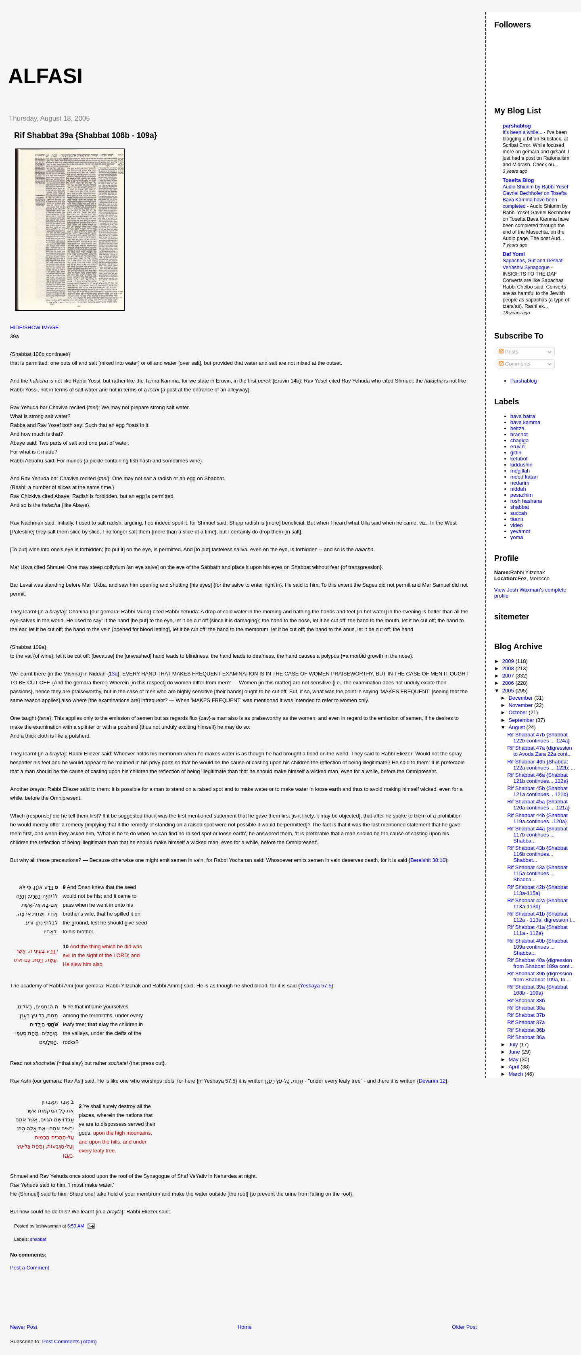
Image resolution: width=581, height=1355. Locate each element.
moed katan (524, 477)
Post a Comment (29, 1268)
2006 (509, 683)
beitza (517, 428)
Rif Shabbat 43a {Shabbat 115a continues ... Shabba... (537, 873)
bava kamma (525, 422)
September (521, 720)
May (514, 1059)
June (514, 1052)
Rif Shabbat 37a (526, 1022)
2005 (509, 691)
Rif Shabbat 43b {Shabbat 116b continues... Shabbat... (537, 854)
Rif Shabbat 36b (526, 1030)
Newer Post (23, 1327)
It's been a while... (523, 132)
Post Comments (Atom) (69, 1341)
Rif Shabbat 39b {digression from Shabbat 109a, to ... (539, 976)
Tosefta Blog (518, 180)
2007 (509, 676)
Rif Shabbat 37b (526, 1015)
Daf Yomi (514, 254)
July (513, 1044)
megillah (520, 471)
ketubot (519, 459)
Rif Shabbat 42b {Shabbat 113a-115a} (537, 890)
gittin (515, 453)
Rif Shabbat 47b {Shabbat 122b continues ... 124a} (538, 738)
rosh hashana (526, 501)
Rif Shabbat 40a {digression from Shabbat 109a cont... (540, 963)
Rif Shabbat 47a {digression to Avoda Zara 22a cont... (539, 751)
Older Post (464, 1327)
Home (245, 1327)
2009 (509, 661)
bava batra (522, 416)
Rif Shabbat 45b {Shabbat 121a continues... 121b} (537, 791)
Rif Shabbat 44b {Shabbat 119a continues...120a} (537, 818)
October (518, 712)
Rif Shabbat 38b (526, 1000)
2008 (509, 668)
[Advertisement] (149, 30)
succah (518, 513)
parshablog (517, 126)
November (521, 705)
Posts (508, 352)
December (521, 698)
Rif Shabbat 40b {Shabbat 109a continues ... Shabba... (537, 947)
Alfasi (45, 76)
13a (113, 674)
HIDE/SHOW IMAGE (34, 327)
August (517, 727)
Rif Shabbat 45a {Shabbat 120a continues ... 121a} (538, 805)
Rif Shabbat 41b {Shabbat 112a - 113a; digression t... (541, 917)
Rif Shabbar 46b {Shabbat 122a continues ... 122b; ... (541, 765)
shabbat (38, 1239)
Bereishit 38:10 (427, 860)
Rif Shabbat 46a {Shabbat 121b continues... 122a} (537, 778)
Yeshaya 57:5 (315, 986)
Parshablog (523, 381)
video (516, 525)
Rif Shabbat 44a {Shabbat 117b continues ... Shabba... (537, 835)
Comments (514, 364)
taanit (516, 519)
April (514, 1067)
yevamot (520, 531)
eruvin (517, 446)
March (516, 1074)
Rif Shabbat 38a (526, 1008)
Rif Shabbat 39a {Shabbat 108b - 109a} (85, 135)
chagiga (519, 440)
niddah (518, 489)
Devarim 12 (432, 1081)
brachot (519, 434)
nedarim (519, 483)
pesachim (521, 495)
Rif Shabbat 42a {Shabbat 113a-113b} (537, 903)
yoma (516, 537)
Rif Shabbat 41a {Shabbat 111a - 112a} (537, 930)
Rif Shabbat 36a (526, 1037)
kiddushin (521, 465)
